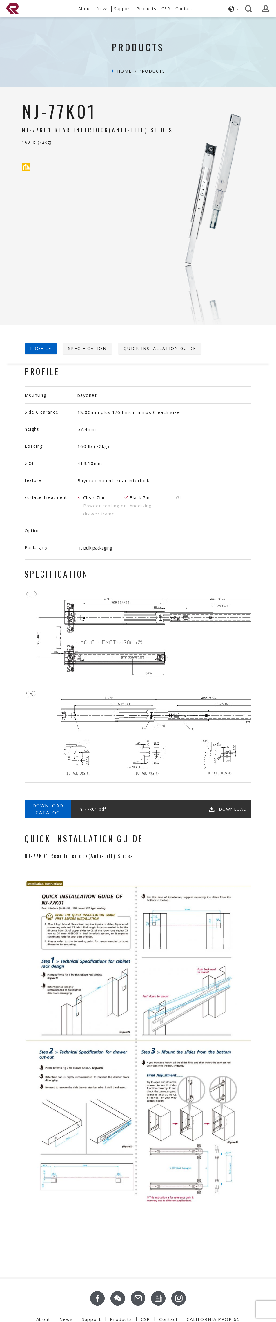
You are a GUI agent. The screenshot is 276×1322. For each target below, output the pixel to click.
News (66, 1319)
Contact (168, 1319)
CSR (145, 1319)
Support (91, 1319)
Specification (87, 348)
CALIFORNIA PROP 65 (213, 1319)
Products (152, 71)
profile (40, 348)
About (43, 1319)
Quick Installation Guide (160, 348)
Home (124, 71)
